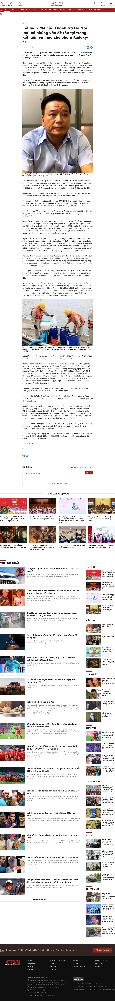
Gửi (88, 473)
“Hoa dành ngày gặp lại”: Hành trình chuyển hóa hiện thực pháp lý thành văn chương (108, 789)
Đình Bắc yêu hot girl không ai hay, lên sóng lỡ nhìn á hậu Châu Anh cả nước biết (108, 758)
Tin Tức (7, 10)
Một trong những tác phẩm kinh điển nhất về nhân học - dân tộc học (108, 823)
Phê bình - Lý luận (101, 961)
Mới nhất (83, 467)
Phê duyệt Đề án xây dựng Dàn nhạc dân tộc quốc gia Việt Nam (41, 518)
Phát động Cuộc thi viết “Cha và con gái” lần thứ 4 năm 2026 (100, 546)
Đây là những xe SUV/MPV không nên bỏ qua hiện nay (107, 853)
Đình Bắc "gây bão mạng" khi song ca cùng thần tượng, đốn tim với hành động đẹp (108, 747)
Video (90, 835)
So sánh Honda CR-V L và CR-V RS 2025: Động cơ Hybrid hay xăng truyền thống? (108, 843)
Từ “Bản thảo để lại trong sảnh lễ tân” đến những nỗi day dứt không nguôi (108, 799)
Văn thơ (35, 10)
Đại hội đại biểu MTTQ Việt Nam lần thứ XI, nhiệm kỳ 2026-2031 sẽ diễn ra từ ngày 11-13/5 (13, 519)
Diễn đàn (53, 970)
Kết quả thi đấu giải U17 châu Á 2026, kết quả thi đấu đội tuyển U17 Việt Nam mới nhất (52, 747)
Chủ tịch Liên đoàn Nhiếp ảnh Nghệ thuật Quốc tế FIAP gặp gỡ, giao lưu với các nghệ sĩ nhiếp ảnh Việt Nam (108, 910)
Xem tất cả (74, 467)
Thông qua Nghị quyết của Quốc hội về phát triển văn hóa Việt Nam (101, 519)
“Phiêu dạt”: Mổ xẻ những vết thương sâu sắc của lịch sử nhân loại (108, 661)
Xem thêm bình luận (58, 484)
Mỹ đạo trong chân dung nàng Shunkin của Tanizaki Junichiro (108, 681)
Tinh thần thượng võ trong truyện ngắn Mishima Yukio (108, 692)
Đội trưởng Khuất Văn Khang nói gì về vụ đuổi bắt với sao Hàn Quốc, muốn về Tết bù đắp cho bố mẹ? (108, 736)
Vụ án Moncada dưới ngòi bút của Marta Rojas (108, 703)
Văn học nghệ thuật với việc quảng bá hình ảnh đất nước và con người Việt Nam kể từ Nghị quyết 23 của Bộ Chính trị (108, 898)
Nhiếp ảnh (92, 889)
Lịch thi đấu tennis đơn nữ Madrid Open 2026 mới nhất (52, 857)
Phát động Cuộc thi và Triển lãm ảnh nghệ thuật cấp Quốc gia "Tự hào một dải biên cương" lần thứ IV (108, 932)
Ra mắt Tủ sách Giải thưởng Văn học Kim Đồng (107, 649)
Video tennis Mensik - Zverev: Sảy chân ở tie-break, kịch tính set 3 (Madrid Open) (51, 658)
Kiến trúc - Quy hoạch (21, 10)
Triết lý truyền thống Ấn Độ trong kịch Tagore (108, 714)
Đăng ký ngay (102, 950)
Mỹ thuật (63, 10)
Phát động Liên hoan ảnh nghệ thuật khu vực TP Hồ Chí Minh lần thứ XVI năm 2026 (108, 919)
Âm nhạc (80, 10)
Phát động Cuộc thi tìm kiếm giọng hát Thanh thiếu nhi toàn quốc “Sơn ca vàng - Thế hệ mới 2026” (71, 520)
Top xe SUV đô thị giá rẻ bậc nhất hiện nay (108, 864)
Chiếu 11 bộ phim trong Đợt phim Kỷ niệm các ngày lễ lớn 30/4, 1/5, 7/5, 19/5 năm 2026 (42, 547)
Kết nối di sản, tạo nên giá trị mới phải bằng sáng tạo (72, 546)
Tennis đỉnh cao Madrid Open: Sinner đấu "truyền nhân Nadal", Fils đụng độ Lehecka (52, 591)
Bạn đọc (107, 10)
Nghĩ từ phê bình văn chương (40, 702)
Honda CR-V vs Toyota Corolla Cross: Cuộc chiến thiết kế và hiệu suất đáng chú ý (108, 877)
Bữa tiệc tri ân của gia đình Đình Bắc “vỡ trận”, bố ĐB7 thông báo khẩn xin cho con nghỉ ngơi (108, 771)
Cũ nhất (90, 467)
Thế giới (43, 10)
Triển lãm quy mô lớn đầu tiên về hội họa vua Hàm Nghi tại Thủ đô (13, 546)
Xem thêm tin (41, 900)
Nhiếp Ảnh (53, 10)
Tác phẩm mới (94, 781)
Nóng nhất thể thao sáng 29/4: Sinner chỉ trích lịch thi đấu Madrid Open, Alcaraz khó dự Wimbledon (52, 880)
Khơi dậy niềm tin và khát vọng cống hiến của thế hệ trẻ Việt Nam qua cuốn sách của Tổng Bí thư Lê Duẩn (108, 813)
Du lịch (71, 10)
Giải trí (91, 728)
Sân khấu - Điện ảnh (93, 10)
